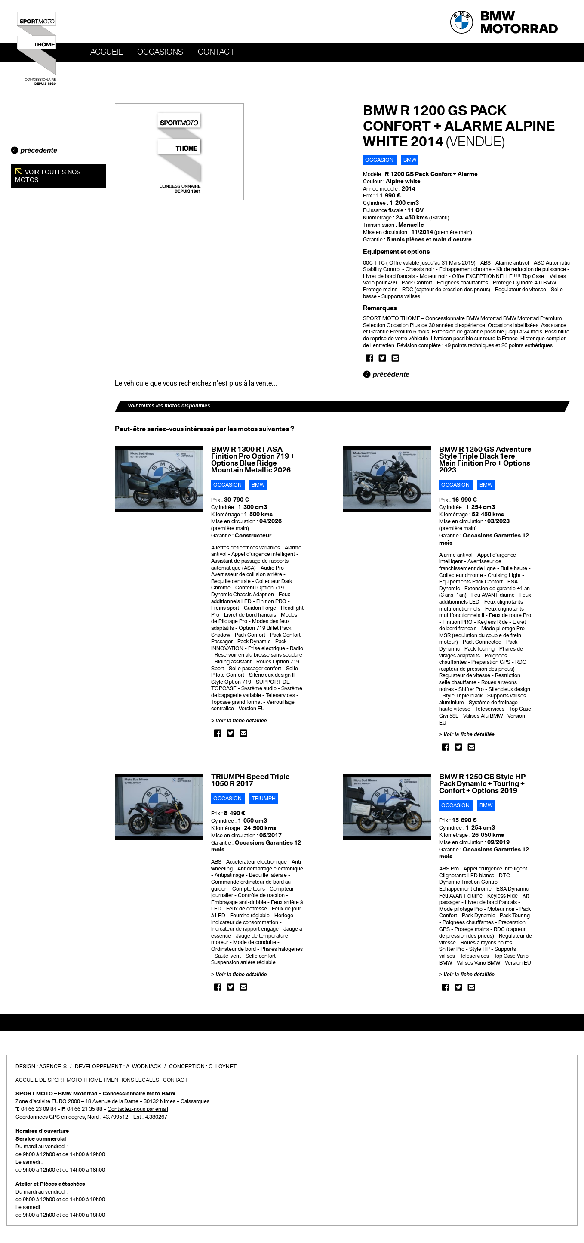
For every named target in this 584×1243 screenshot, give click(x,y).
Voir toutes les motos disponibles (169, 406)
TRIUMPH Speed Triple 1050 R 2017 (250, 780)
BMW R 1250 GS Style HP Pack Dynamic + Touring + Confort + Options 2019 (482, 784)
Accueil (106, 52)
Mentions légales (132, 1080)
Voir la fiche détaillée (241, 721)
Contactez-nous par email (138, 1109)
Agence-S (53, 1067)
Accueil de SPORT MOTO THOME (58, 1080)
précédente (34, 150)
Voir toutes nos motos (48, 176)
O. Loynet (223, 1067)
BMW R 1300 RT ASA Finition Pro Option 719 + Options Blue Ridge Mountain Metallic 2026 (253, 459)
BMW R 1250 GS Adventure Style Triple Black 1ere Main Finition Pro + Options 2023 (485, 459)
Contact (216, 52)
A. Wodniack (143, 1067)
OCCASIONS (160, 52)
